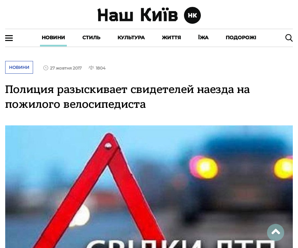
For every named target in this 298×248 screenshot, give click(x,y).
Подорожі (241, 37)
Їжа (203, 37)
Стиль (91, 37)
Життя (171, 37)
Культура (131, 37)
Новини (53, 37)
